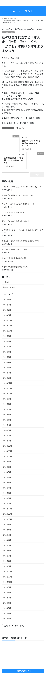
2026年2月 (7, 310)
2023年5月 (7, 482)
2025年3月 (7, 367)
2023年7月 (7, 472)
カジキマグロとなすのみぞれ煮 (14, 258)
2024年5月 (7, 419)
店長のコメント (8, 32)
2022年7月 (7, 535)
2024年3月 (7, 430)
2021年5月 (7, 608)
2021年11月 (7, 576)
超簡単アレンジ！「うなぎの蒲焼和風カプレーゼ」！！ (31, 143)
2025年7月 (7, 346)
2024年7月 (7, 409)
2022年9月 (7, 524)
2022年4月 (7, 550)
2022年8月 (7, 529)
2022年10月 (7, 519)
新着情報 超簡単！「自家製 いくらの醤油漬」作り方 (13, 160)
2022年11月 (7, 514)
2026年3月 (7, 304)
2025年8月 (7, 341)
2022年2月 (7, 561)
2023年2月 (7, 498)
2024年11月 (7, 388)
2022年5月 (7, 545)
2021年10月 (7, 582)
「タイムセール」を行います (13, 212)
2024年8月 (7, 404)
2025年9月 (7, 336)
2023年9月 (7, 461)
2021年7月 (7, 597)
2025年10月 (7, 330)
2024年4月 (7, 425)
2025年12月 (7, 320)
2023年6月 (7, 477)
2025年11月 (7, 325)
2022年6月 (7, 540)
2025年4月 (7, 362)
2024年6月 (7, 414)
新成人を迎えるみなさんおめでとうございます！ (21, 241)
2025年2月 (7, 372)
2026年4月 (7, 299)
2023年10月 (7, 456)
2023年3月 (7, 493)
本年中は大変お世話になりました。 (15, 266)
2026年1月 (7, 315)
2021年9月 (7, 587)
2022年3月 (7, 555)
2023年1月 (7, 503)
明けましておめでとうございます (14, 249)
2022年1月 (7, 566)
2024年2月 (7, 435)
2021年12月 (7, 571)
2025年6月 (7, 352)
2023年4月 (7, 487)
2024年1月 (7, 440)
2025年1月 (7, 378)
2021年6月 (7, 603)
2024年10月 (7, 393)
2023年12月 (7, 446)
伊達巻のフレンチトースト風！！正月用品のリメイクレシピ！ (22, 231)
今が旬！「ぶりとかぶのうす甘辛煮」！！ (18, 204)
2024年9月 (7, 398)
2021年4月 (7, 613)
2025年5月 (7, 357)
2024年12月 (7, 383)
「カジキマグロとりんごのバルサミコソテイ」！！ (21, 186)
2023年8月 (7, 467)
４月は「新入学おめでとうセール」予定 (17, 195)
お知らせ (6, 282)
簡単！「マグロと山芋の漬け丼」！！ (16, 221)
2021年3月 (7, 618)
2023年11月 (7, 451)
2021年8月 (7, 592)
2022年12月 (7, 508)
